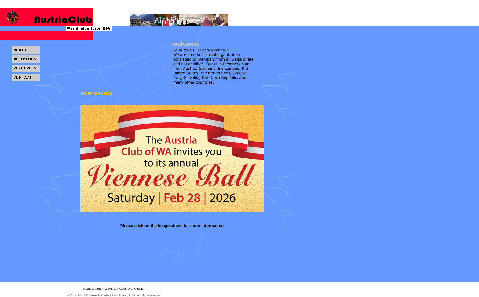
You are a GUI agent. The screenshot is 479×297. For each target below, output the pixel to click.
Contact (139, 288)
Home (87, 288)
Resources (125, 288)
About (97, 288)
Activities (110, 288)
